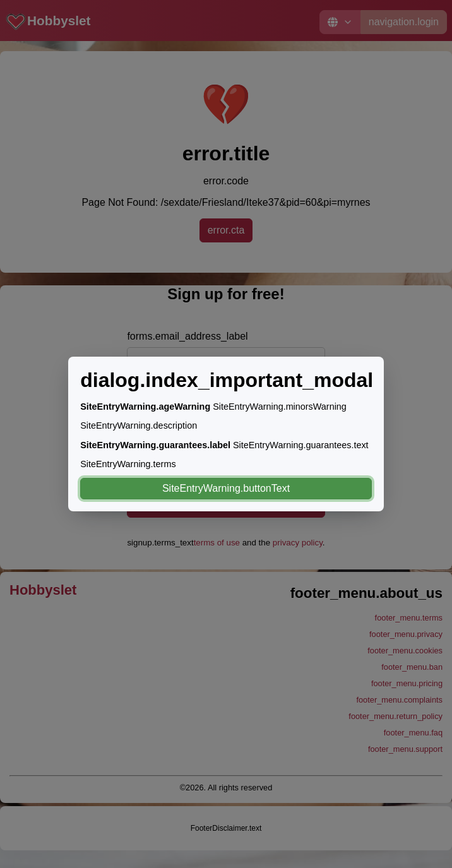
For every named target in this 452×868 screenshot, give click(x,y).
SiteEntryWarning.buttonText (226, 488)
